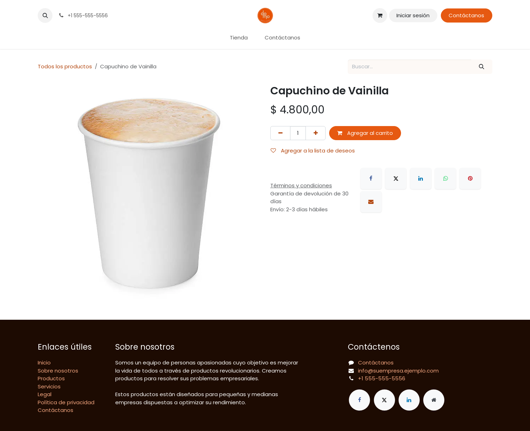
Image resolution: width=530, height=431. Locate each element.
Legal (44, 394)
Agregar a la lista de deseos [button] (313, 150)
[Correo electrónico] (371, 201)
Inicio (44, 362)
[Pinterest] (470, 178)
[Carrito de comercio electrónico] (379, 15)
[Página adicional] (433, 400)
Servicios (49, 386)
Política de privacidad (66, 402)
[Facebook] (371, 178)
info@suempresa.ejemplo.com (398, 370)
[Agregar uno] (316, 133)
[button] (45, 15)
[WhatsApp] (445, 178)
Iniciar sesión (413, 15)
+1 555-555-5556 (381, 378)
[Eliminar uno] (280, 133)
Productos (51, 378)
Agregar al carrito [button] (365, 133)
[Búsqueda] (481, 67)
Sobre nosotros (58, 370)
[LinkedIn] (420, 178)
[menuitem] (238, 38)
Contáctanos (466, 15)
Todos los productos (65, 66)
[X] (395, 178)
